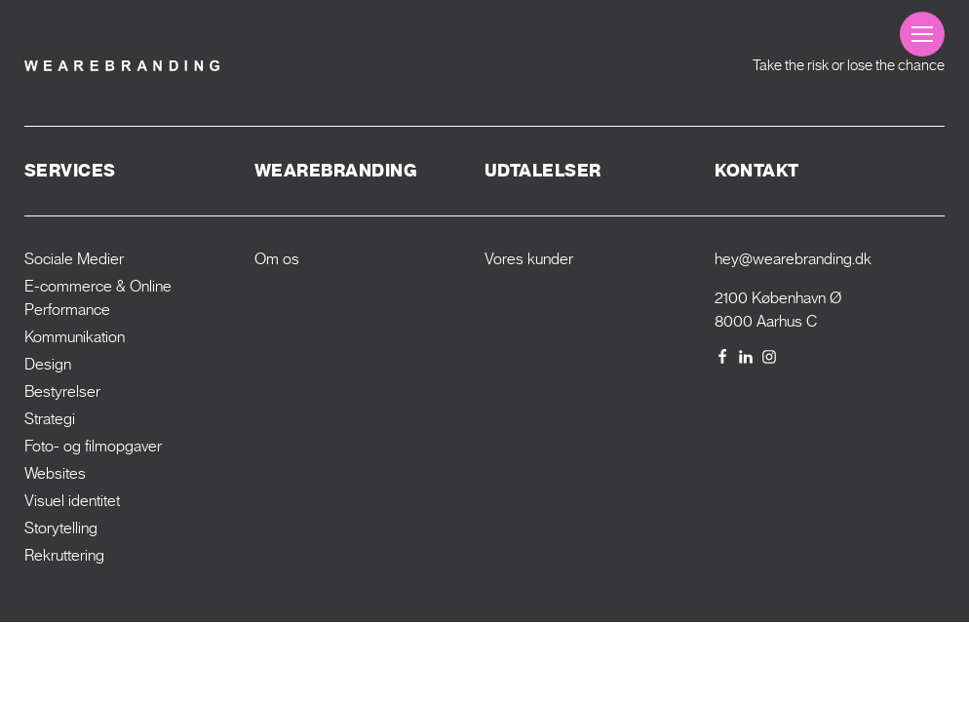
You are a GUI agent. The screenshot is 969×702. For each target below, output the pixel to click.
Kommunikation (74, 337)
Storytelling (60, 528)
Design (47, 364)
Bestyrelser (62, 391)
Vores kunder (528, 259)
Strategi (49, 419)
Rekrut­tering (64, 555)
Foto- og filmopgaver (93, 446)
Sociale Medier (74, 259)
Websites (55, 473)
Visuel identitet (72, 500)
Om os (276, 259)
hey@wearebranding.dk (793, 259)
